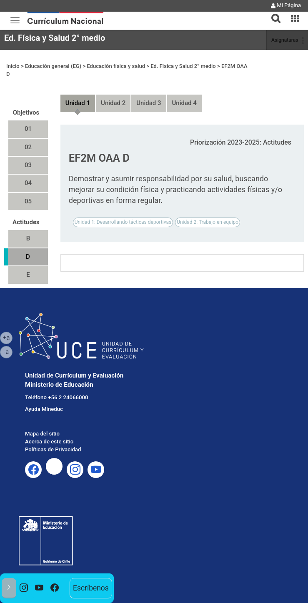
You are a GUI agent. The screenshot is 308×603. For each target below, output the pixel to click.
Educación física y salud (116, 66)
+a (8, 337)
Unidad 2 (113, 103)
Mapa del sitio (42, 433)
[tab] (272, 13)
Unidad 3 (148, 103)
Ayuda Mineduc (44, 409)
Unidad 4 (184, 103)
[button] (272, 13)
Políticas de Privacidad (53, 449)
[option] (24, 588)
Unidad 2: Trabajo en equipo (207, 222)
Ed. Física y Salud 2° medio (54, 38)
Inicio (13, 66)
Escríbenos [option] (91, 588)
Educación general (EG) (53, 66)
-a (8, 351)
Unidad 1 (77, 103)
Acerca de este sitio (49, 441)
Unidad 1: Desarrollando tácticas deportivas (123, 222)
